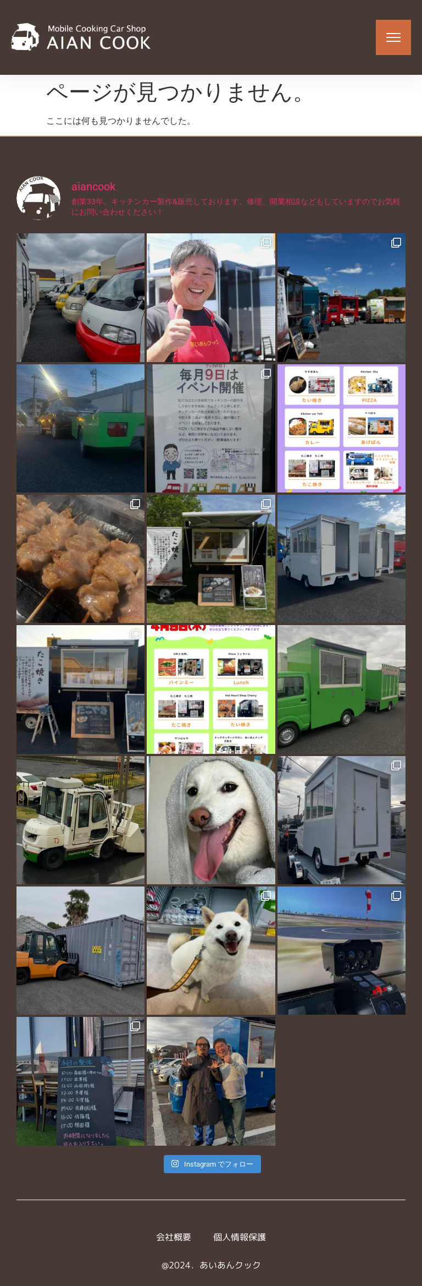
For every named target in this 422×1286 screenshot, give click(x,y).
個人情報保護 (239, 1237)
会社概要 (173, 1237)
